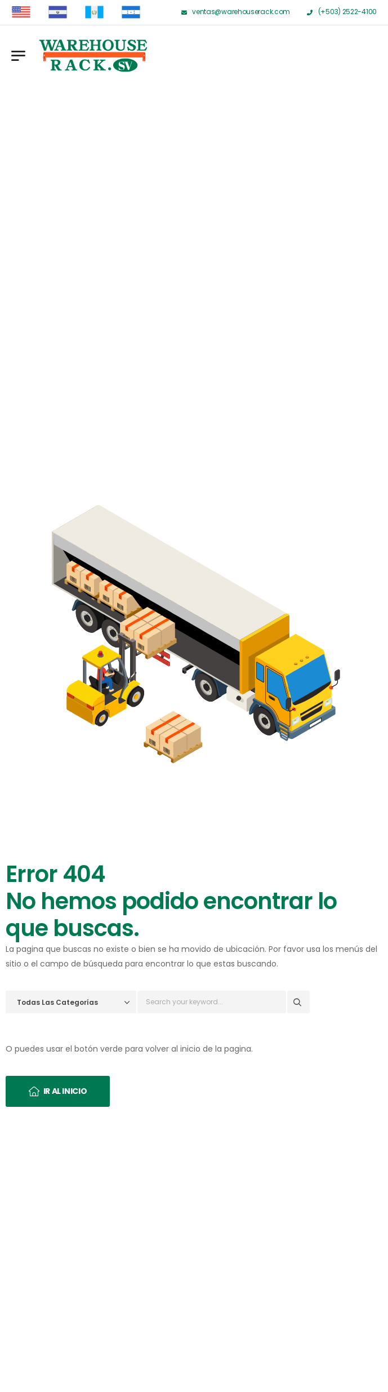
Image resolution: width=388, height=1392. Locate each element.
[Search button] (298, 1002)
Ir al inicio (65, 1091)
